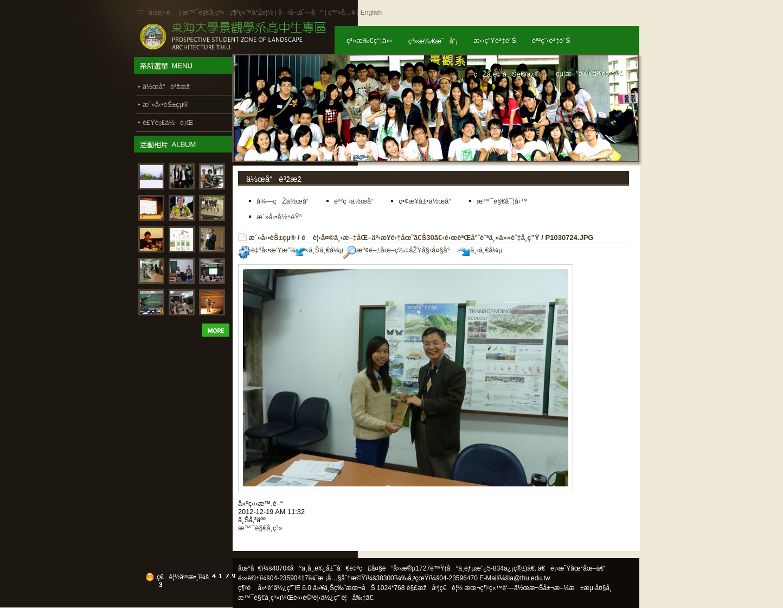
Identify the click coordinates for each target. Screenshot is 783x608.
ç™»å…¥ (341, 12)
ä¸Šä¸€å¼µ (319, 250)
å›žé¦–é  (163, 12)
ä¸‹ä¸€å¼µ (479, 250)
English (371, 12)
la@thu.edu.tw (529, 578)
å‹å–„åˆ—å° (300, 12)
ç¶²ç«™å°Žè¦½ (251, 12)
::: (140, 12)
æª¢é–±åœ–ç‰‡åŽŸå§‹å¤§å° (399, 250)
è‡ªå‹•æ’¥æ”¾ (267, 250)
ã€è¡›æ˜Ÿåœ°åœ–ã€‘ (571, 568)
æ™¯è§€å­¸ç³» (204, 12)
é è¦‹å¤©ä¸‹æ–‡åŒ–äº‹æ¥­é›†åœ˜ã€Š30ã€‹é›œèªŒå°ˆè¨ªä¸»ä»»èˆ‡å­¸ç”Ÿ (420, 237)
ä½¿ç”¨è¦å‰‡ (343, 597)
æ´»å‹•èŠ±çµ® (272, 237)
